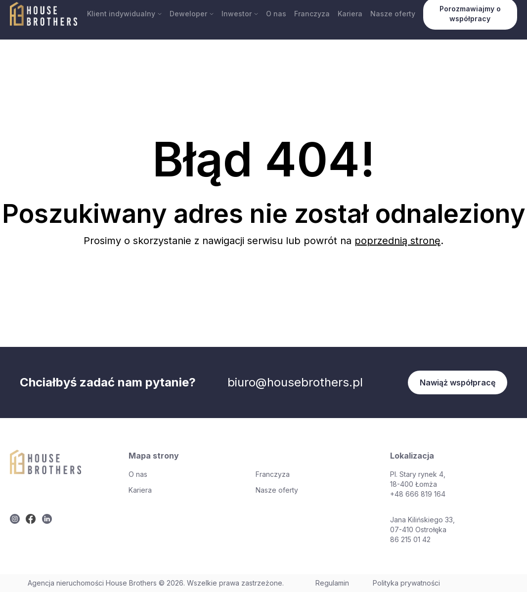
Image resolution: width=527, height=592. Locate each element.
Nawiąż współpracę (457, 382)
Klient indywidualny (124, 13)
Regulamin (332, 583)
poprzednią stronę (397, 241)
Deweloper (192, 13)
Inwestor (239, 13)
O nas (276, 13)
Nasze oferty (392, 13)
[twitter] (15, 519)
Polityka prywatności (406, 583)
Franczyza (312, 13)
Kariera (350, 13)
